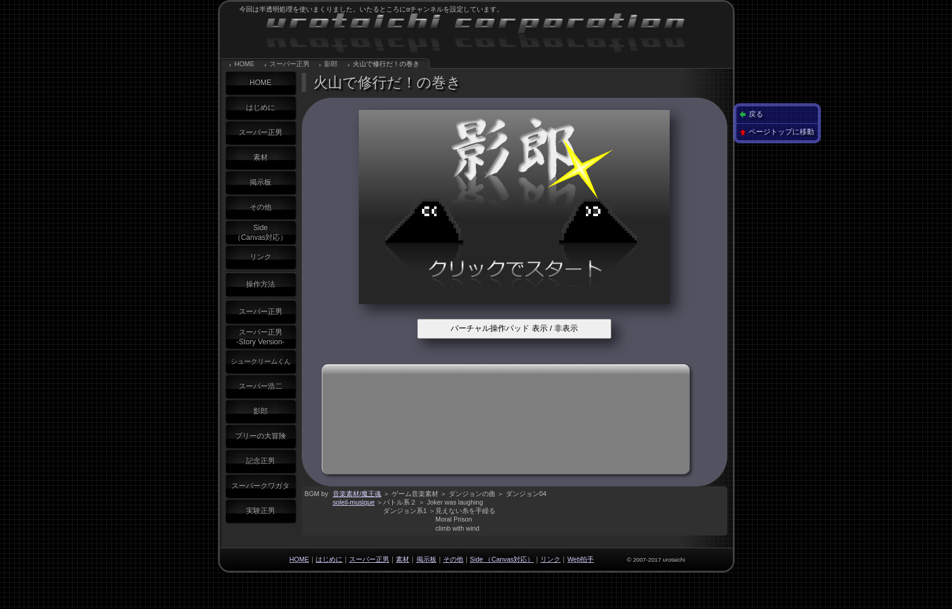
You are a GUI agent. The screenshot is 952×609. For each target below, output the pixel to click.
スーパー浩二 (260, 386)
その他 (260, 207)
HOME (244, 63)
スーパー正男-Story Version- (260, 337)
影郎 (331, 63)
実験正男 (260, 510)
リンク (260, 257)
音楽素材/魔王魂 (357, 493)
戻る (756, 114)
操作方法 (260, 284)
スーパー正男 (290, 63)
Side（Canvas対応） (261, 232)
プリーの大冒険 (260, 436)
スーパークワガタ (260, 485)
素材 (260, 157)
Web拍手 (580, 559)
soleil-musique (354, 502)
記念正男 (260, 461)
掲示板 (260, 182)
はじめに (260, 107)
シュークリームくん (261, 361)
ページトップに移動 (781, 132)
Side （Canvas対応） (502, 559)
